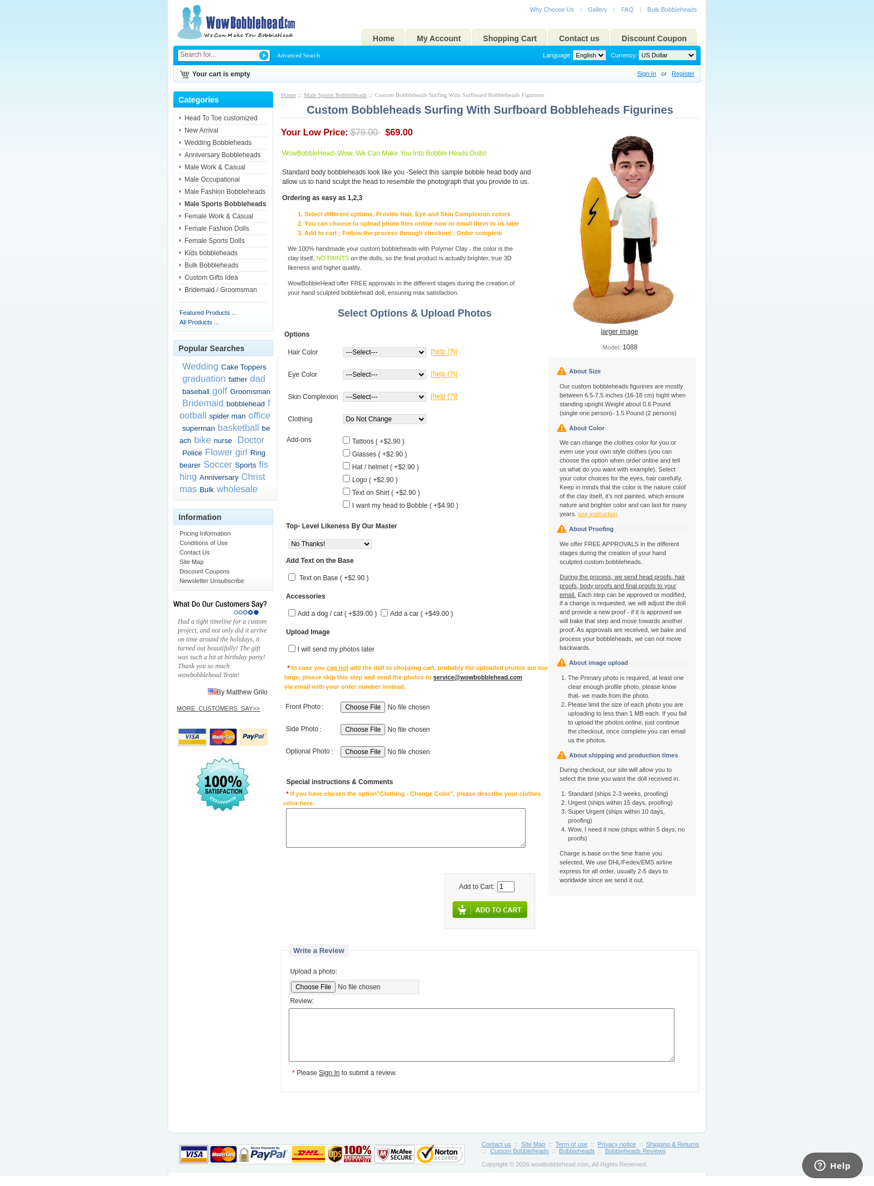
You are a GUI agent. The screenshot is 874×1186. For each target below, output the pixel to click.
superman (198, 428)
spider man (228, 416)
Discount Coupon (654, 38)
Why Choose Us (552, 9)
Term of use (571, 1154)
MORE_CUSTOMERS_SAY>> (218, 708)
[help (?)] (444, 352)
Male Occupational (212, 179)
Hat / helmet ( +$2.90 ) (385, 467)
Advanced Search (297, 55)
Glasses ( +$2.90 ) (379, 454)
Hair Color (303, 352)
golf (219, 391)
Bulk (207, 489)
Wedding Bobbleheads (218, 143)
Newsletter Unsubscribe (211, 580)
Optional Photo (307, 752)
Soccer (217, 464)
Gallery (598, 9)
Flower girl (226, 452)
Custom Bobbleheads (519, 1161)
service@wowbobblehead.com (477, 677)
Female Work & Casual (218, 216)
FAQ (627, 9)
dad (258, 378)
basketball (238, 427)
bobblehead (245, 404)
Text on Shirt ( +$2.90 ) (386, 493)
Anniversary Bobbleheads (222, 155)
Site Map (191, 561)
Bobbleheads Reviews (635, 1161)
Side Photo (301, 729)
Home (384, 38)
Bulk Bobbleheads (672, 9)
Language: (557, 55)
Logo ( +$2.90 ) (375, 480)
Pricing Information (205, 533)
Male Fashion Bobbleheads (224, 192)
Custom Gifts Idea (211, 277)
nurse (222, 440)
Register (683, 73)
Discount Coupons (204, 571)
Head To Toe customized (221, 118)
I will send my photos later (336, 650)
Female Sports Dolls (214, 241)
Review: (302, 1001)
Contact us (579, 38)
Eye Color (302, 374)
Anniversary (219, 477)
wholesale (237, 489)
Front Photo (303, 707)
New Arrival (201, 130)
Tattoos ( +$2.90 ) (378, 441)
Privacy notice (616, 1154)
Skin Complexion (313, 397)
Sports (245, 465)
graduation (204, 378)
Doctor (249, 440)
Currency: (623, 55)
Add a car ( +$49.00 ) (421, 614)
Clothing (300, 419)
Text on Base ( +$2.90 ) (333, 578)
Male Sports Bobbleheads (335, 94)
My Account (439, 38)
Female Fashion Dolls (216, 228)
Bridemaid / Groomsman (220, 290)
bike (202, 440)
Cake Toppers (243, 367)
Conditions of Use (203, 542)
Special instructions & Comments (340, 782)
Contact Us (194, 552)
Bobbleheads (577, 1161)
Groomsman (250, 391)
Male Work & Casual (214, 167)
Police (192, 453)
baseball (196, 391)
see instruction (598, 514)
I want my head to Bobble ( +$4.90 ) (405, 505)
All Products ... (199, 322)
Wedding (200, 366)
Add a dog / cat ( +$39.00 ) (337, 614)
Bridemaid (203, 403)
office (259, 415)
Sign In (646, 73)
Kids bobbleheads (210, 253)
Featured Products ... (208, 312)
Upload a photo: (313, 971)
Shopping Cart (510, 38)
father (238, 379)
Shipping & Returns (672, 1154)
